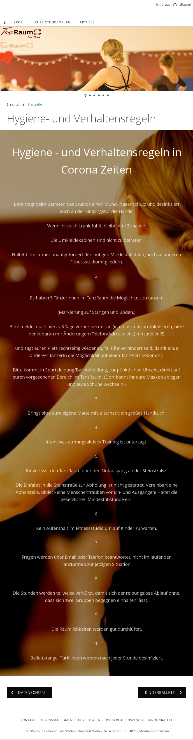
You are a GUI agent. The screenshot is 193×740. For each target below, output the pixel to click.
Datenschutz (74, 720)
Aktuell (87, 22)
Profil (20, 22)
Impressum (49, 720)
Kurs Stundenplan (53, 22)
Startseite (35, 104)
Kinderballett (160, 720)
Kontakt (28, 720)
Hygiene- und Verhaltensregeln (116, 720)
